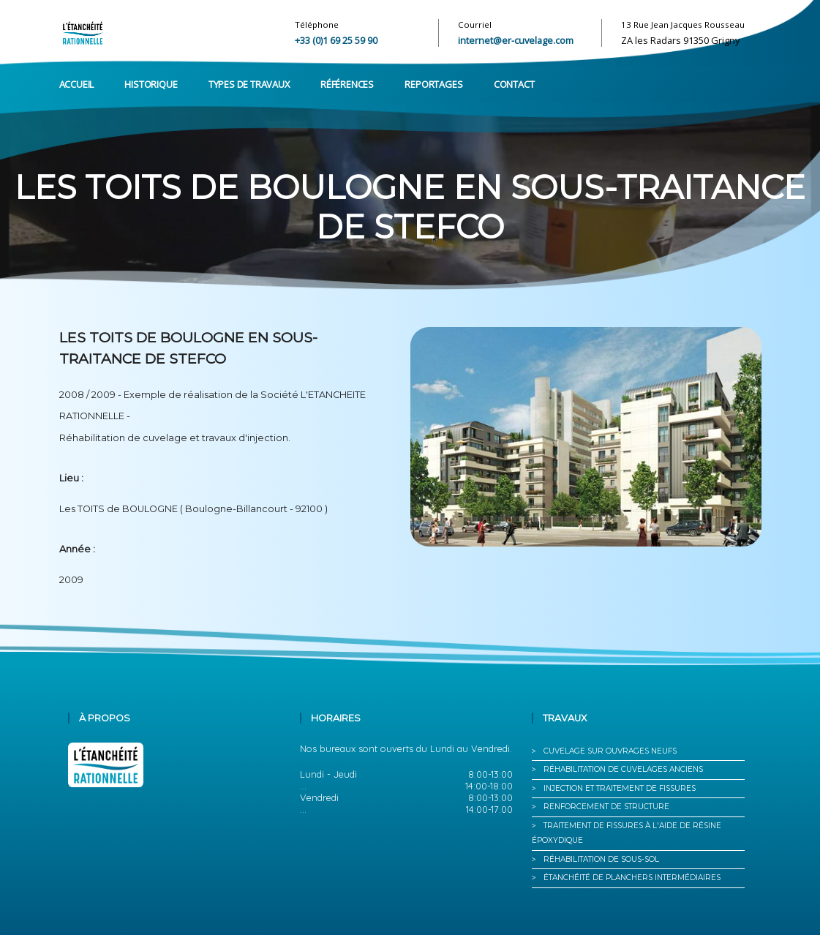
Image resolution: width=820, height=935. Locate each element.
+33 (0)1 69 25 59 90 (336, 40)
